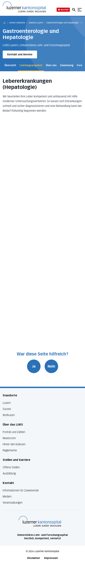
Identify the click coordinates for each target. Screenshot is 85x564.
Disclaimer (33, 558)
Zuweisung (67, 65)
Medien (7, 496)
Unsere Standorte (17, 23)
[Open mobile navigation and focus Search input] (74, 9)
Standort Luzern (36, 23)
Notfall (63, 9)
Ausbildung (9, 473)
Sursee (7, 409)
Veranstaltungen (12, 502)
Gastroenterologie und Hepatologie (62, 23)
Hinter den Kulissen (14, 444)
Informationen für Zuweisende (21, 490)
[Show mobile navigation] (79, 9)
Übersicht (10, 65)
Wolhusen (9, 415)
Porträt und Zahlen (14, 432)
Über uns (51, 65)
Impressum (51, 558)
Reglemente (10, 450)
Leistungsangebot (31, 65)
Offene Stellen (11, 467)
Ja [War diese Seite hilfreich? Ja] (33, 366)
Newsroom (9, 438)
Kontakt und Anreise (19, 54)
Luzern (7, 403)
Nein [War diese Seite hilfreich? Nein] (51, 366)
